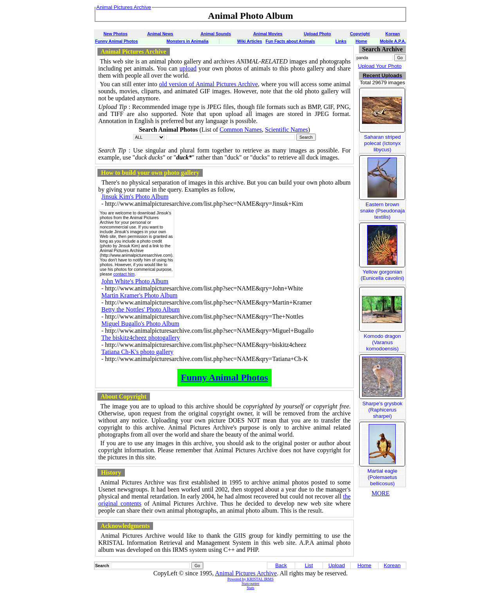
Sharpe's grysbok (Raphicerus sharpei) (382, 410)
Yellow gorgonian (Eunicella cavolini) (382, 275)
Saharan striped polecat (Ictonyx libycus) (382, 143)
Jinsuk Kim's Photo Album (134, 196)
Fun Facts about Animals (290, 41)
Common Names (241, 129)
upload (188, 68)
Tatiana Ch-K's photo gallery (137, 351)
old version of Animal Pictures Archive (208, 84)
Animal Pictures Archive (246, 573)
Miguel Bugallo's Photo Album (140, 323)
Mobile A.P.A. (393, 41)
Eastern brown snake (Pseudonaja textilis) (382, 210)
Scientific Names (286, 129)
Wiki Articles (249, 41)
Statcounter (250, 583)
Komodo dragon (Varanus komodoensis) (382, 342)
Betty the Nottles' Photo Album (140, 309)
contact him (124, 274)
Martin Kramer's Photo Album (139, 295)
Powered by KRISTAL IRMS (250, 579)
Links (340, 41)
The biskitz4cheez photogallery (140, 337)
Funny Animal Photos (116, 41)
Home (361, 41)
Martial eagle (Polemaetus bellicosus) (382, 477)
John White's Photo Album (134, 281)
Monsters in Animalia (188, 41)
